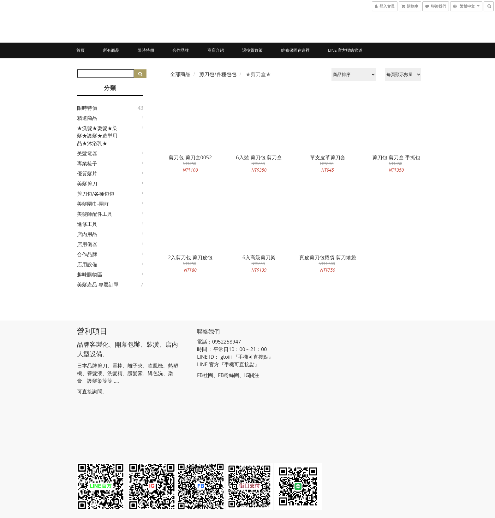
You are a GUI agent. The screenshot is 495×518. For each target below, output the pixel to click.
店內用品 (87, 234)
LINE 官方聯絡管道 (345, 50)
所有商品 (111, 50)
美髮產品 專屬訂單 (98, 284)
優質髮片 (87, 173)
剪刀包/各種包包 (95, 193)
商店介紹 (215, 50)
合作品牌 (180, 50)
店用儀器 (87, 244)
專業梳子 (87, 163)
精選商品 (87, 118)
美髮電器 (87, 153)
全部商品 (180, 74)
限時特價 (146, 50)
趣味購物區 (89, 274)
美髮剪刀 (87, 183)
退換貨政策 (252, 50)
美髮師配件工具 (94, 213)
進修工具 (87, 224)
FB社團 (205, 375)
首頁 (80, 50)
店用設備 (87, 264)
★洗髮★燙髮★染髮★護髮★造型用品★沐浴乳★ (97, 136)
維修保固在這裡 (295, 50)
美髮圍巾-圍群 (93, 203)
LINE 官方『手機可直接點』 (228, 364)
